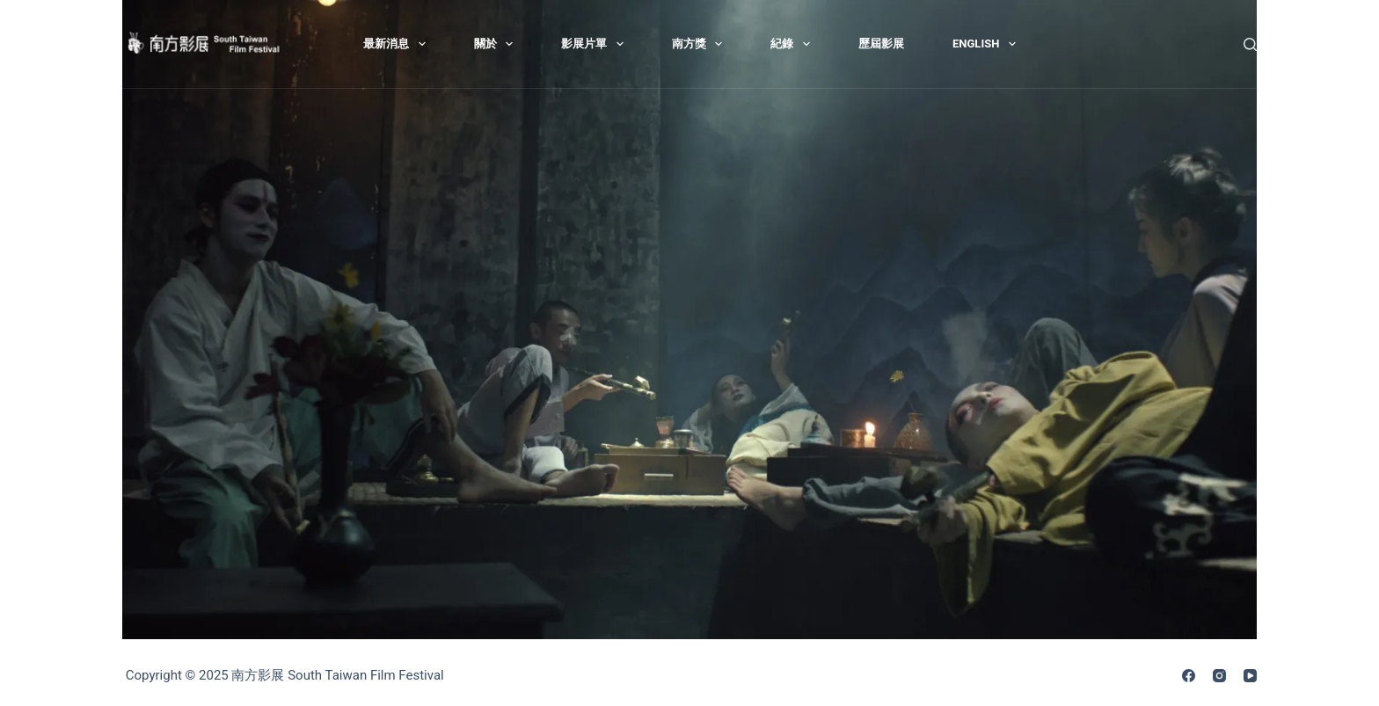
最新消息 (398, 44)
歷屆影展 (881, 43)
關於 (497, 44)
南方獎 (701, 44)
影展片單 (596, 44)
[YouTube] (1250, 675)
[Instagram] (1219, 675)
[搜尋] (1250, 44)
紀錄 (793, 44)
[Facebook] (1188, 675)
